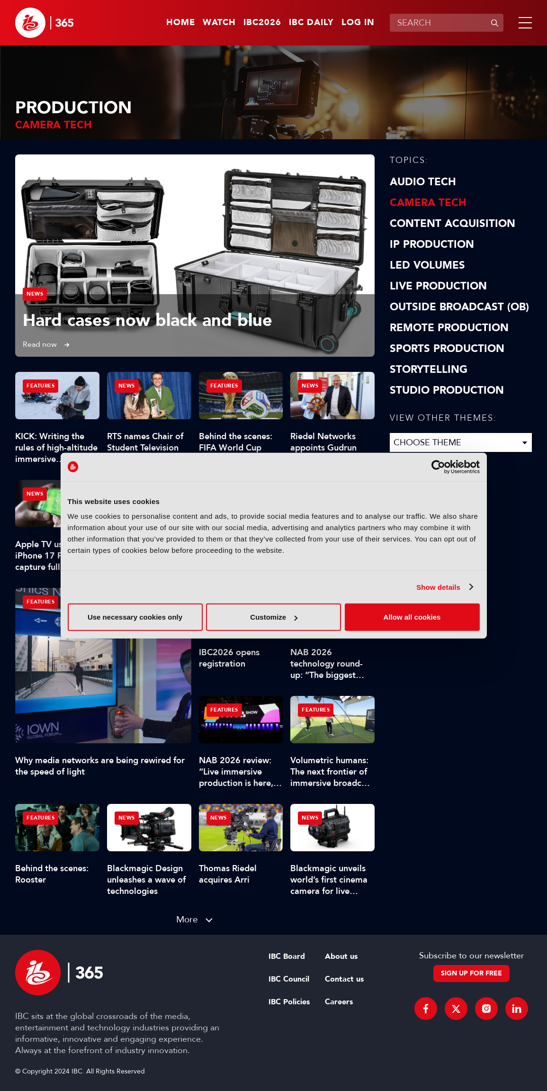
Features (40, 601)
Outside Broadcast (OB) (459, 307)
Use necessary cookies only (135, 617)
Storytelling (428, 369)
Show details (438, 587)
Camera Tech (428, 203)
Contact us (344, 979)
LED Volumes (427, 265)
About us (341, 956)
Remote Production (449, 328)
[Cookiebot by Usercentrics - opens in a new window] (438, 467)
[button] (523, 22)
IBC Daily (311, 22)
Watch (219, 22)
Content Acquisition (452, 223)
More (187, 919)
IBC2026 (262, 22)
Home (180, 22)
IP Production (432, 244)
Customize (273, 617)
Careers (339, 1002)
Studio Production (447, 390)
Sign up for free (471, 973)
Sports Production (447, 349)
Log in (358, 22)
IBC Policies (289, 1002)
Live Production (438, 286)
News (35, 294)
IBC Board (287, 956)
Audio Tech (423, 182)
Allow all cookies (412, 617)
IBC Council (289, 979)
